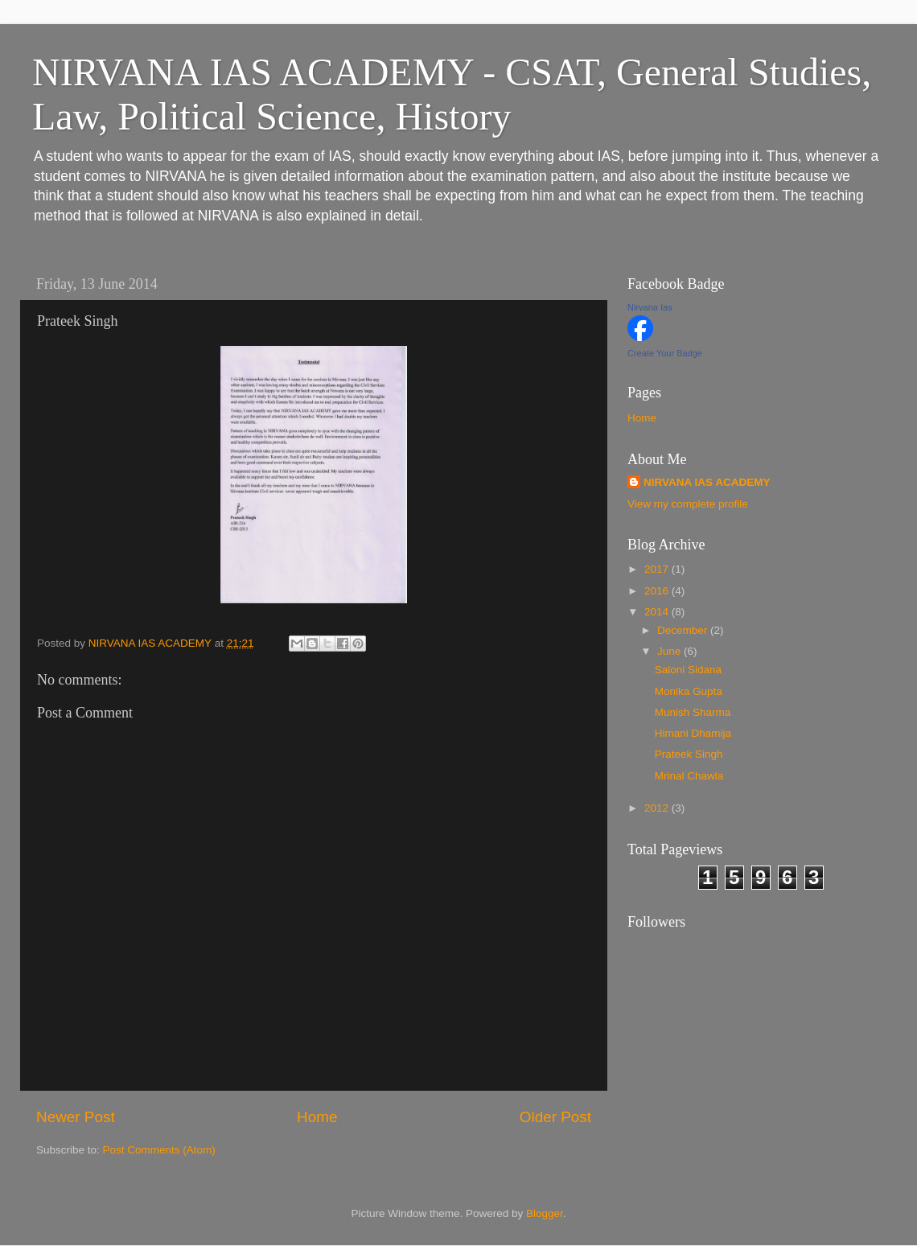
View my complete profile (687, 504)
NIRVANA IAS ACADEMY (707, 482)
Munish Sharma (693, 712)
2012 (658, 808)
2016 (658, 591)
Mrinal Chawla (689, 776)
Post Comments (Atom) (159, 1150)
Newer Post (75, 1116)
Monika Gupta (688, 691)
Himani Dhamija (693, 733)
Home (317, 1116)
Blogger (544, 1213)
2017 (658, 569)
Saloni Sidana (688, 670)
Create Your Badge (664, 353)
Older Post (555, 1116)
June (670, 651)
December (683, 630)
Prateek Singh (689, 754)
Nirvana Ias (649, 307)
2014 (658, 612)
